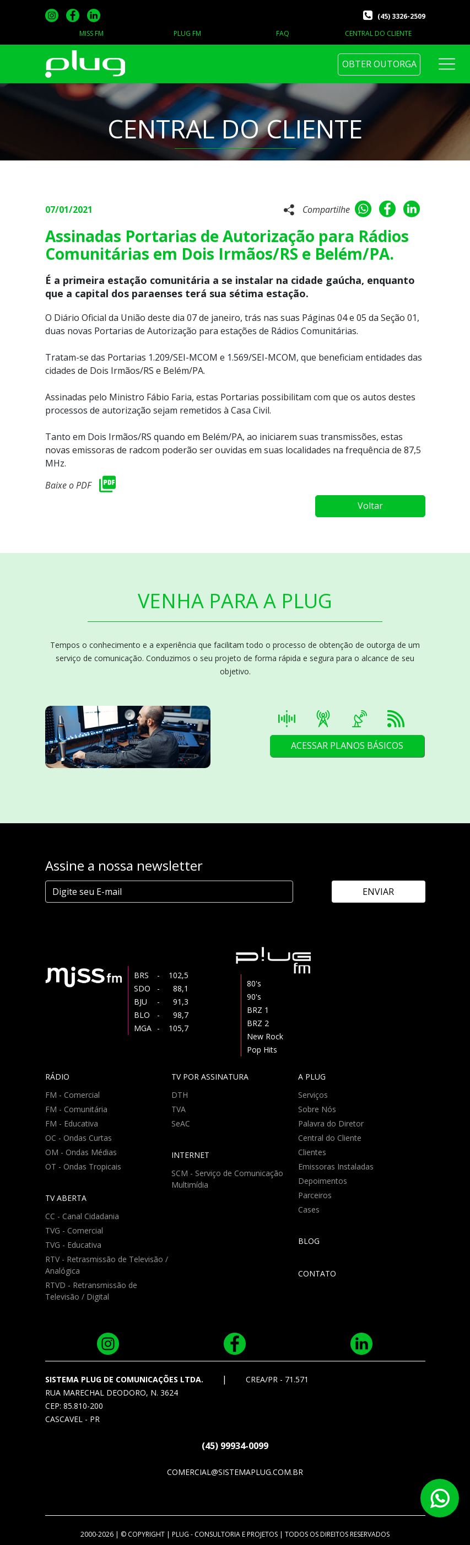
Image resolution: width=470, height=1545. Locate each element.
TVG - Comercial (74, 1230)
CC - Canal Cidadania (82, 1216)
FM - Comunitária (76, 1109)
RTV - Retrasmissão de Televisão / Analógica (106, 1265)
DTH (179, 1095)
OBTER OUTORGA (379, 64)
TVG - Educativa (73, 1245)
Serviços (313, 1095)
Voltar (370, 506)
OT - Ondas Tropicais (83, 1166)
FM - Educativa (71, 1123)
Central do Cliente (329, 1138)
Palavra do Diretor (331, 1123)
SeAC (180, 1123)
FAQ (282, 33)
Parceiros (315, 1195)
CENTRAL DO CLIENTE (378, 33)
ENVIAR (378, 892)
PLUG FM (187, 33)
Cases (309, 1209)
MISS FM (91, 33)
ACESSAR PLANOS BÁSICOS (347, 745)
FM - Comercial (72, 1095)
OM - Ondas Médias (81, 1152)
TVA (178, 1109)
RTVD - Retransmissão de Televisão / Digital (91, 1291)
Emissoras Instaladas (336, 1166)
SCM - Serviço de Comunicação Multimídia (227, 1179)
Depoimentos (322, 1181)
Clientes (312, 1152)
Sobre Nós (317, 1109)
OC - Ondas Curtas (78, 1138)
